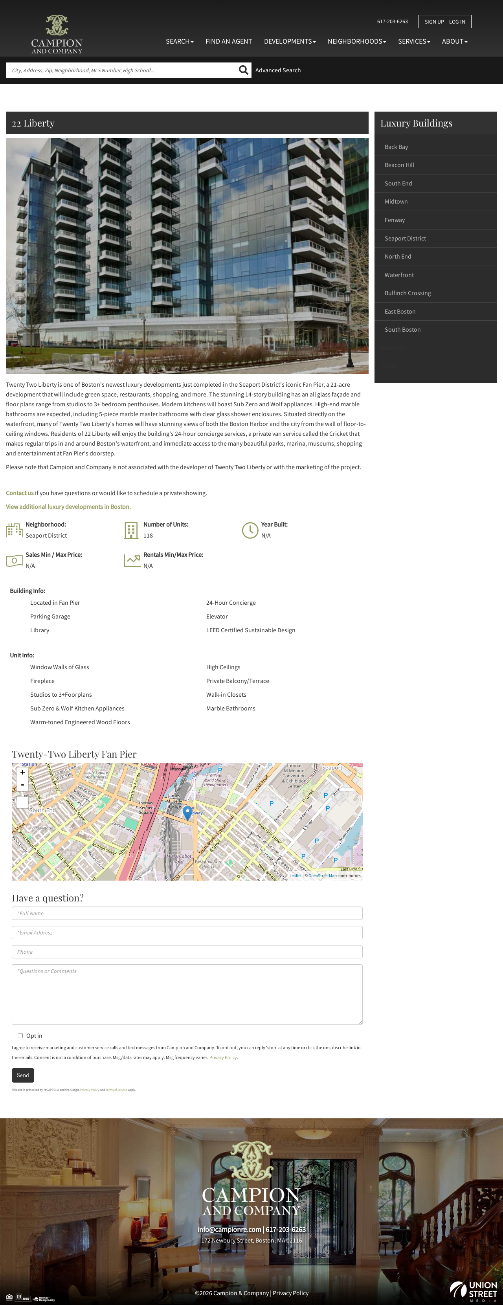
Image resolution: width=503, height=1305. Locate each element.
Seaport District (405, 238)
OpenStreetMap (322, 875)
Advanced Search (278, 70)
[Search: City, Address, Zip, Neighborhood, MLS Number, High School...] (121, 70)
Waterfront (399, 275)
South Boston (403, 329)
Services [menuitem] (414, 41)
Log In (457, 21)
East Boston (400, 311)
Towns (389, 366)
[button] (244, 70)
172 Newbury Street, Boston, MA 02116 (251, 1240)
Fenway (395, 220)
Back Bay (396, 147)
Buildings (392, 348)
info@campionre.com (229, 1229)
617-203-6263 (391, 21)
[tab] (435, 147)
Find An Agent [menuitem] (229, 41)
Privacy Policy (223, 1057)
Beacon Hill (399, 165)
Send (23, 1075)
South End (398, 183)
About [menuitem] (455, 41)
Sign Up (434, 21)
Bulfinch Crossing (408, 293)
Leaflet (296, 875)
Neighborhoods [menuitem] (357, 41)
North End (398, 256)
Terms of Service (116, 1090)
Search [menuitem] (180, 41)
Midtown (396, 201)
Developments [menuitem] (290, 41)
